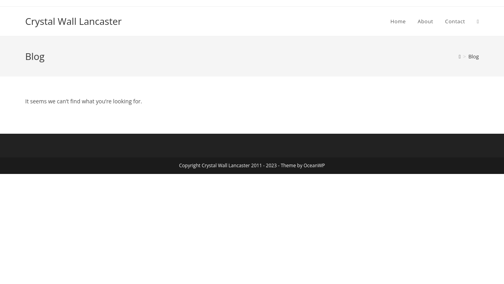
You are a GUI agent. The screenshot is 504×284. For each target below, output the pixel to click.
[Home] (460, 56)
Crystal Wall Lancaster (73, 21)
